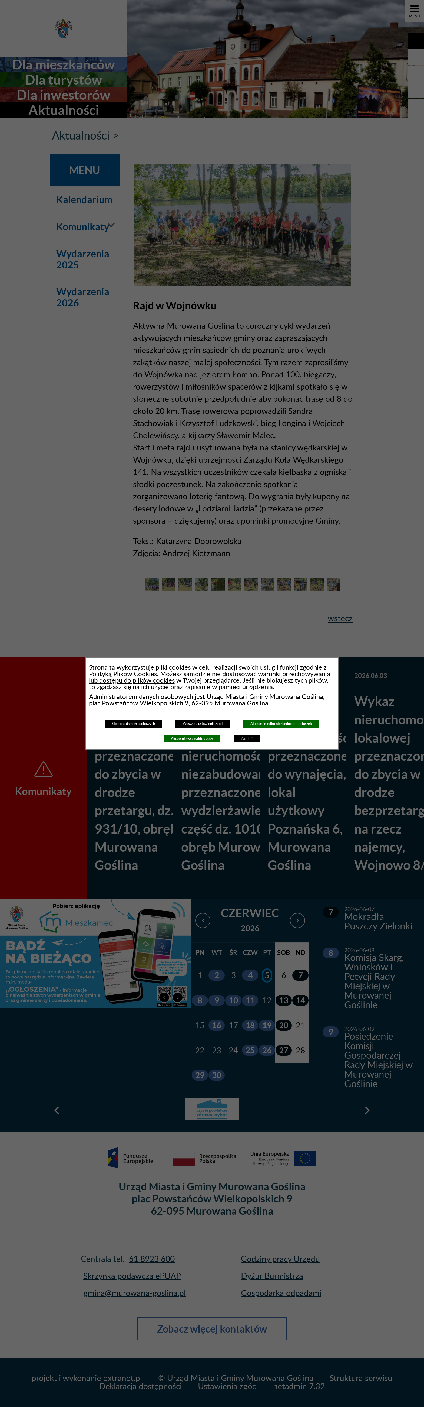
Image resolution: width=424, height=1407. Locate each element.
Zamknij (247, 739)
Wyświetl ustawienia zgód (203, 724)
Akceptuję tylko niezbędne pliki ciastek (281, 724)
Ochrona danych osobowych (133, 724)
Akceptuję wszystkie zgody (192, 739)
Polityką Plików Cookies (123, 674)
